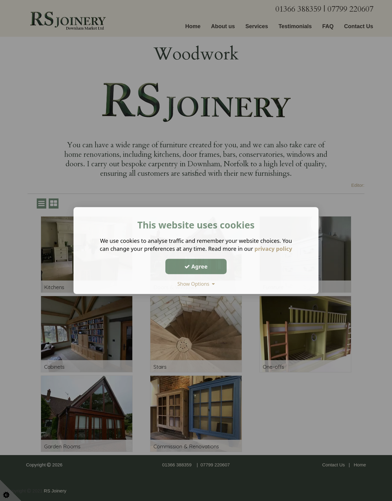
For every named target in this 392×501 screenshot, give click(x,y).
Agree (196, 266)
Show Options (196, 284)
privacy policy (273, 248)
